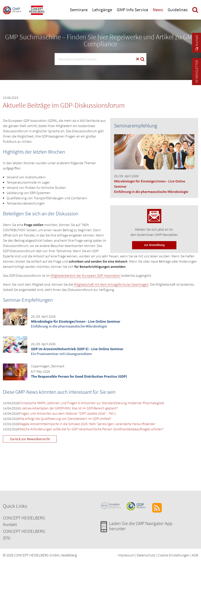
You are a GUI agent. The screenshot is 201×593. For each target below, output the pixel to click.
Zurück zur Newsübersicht (30, 439)
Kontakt (10, 524)
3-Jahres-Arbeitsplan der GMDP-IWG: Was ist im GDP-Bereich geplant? (68, 408)
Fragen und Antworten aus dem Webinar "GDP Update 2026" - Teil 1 (67, 413)
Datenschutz (146, 555)
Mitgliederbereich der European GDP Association (85, 275)
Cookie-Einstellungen (173, 555)
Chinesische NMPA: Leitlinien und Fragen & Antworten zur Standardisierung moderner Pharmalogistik (91, 403)
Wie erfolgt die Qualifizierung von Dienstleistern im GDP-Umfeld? (65, 418)
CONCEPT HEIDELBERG (24, 518)
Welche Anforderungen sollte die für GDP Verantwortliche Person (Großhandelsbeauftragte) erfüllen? (91, 429)
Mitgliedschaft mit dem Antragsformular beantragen (111, 284)
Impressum (126, 555)
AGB (195, 555)
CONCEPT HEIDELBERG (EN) (24, 534)
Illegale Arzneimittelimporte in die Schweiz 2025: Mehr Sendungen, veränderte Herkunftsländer (87, 424)
